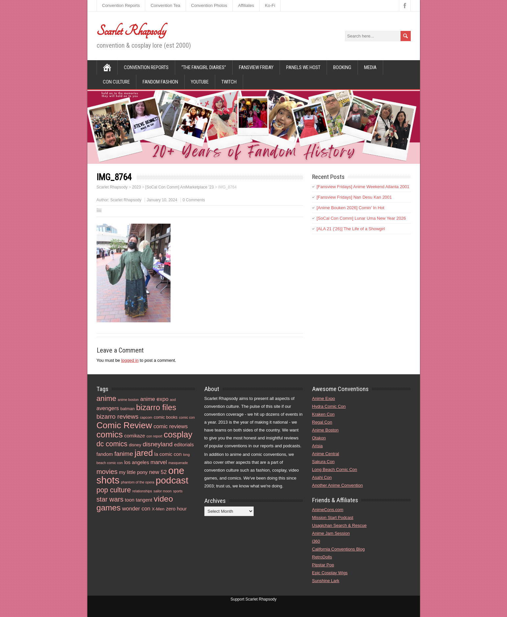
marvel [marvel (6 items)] (158, 462)
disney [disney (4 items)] (135, 444)
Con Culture (116, 82)
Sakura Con (323, 461)
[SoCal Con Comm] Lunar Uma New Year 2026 (361, 218)
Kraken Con (323, 414)
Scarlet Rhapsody (131, 31)
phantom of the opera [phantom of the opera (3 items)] (137, 482)
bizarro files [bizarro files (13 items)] (156, 407)
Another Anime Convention (337, 485)
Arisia (317, 445)
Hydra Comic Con (329, 406)
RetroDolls (322, 557)
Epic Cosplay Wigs (330, 572)
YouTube (200, 82)
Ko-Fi (270, 5)
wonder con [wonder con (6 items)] (136, 509)
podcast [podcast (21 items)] (172, 480)
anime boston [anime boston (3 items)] (128, 400)
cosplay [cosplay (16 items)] (178, 434)
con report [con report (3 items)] (154, 436)
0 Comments (194, 200)
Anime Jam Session (331, 533)
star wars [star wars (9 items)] (110, 499)
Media (370, 67)
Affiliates (246, 5)
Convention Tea (165, 5)
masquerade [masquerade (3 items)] (178, 463)
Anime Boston (325, 430)
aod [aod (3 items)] (173, 400)
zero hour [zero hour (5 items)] (176, 508)
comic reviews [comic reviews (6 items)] (170, 426)
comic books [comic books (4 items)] (166, 417)
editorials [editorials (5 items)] (184, 444)
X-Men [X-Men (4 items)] (158, 508)
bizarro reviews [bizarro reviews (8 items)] (118, 416)
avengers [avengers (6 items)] (108, 408)
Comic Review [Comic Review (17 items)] (124, 425)
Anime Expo (323, 398)
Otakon (319, 437)
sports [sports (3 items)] (178, 491)
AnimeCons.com (327, 509)
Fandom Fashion (160, 82)
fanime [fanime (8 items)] (123, 453)
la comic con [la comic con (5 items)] (168, 454)
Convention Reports (121, 5)
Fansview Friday (256, 67)
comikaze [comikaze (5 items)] (134, 435)
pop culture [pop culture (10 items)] (114, 490)
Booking (342, 67)
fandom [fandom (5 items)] (105, 454)
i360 (316, 541)
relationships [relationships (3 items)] (142, 491)
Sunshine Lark (325, 580)
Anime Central (325, 453)
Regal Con (322, 422)
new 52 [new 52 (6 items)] (158, 472)
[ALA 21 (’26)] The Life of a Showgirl (351, 228)
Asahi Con (322, 477)
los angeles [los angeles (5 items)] (136, 462)
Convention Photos (209, 5)
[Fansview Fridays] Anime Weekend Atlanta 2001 (363, 186)
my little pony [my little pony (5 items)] (133, 472)
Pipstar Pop (323, 564)
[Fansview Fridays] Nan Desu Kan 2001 (354, 197)
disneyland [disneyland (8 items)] (158, 444)
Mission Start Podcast (333, 517)
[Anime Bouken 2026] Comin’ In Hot (350, 207)
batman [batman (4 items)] (127, 408)
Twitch (229, 82)
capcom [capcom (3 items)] (146, 417)
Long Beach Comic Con (334, 469)
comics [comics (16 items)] (110, 434)
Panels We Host (303, 67)
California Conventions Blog (338, 549)
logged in (130, 360)
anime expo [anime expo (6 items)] (154, 399)
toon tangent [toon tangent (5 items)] (138, 500)
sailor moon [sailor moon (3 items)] (162, 491)
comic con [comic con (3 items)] (187, 417)
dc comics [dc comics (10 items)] (112, 444)
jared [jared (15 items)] (143, 452)
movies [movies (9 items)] (107, 471)
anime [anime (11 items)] (106, 398)
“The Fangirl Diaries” (203, 67)
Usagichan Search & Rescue (339, 525)
